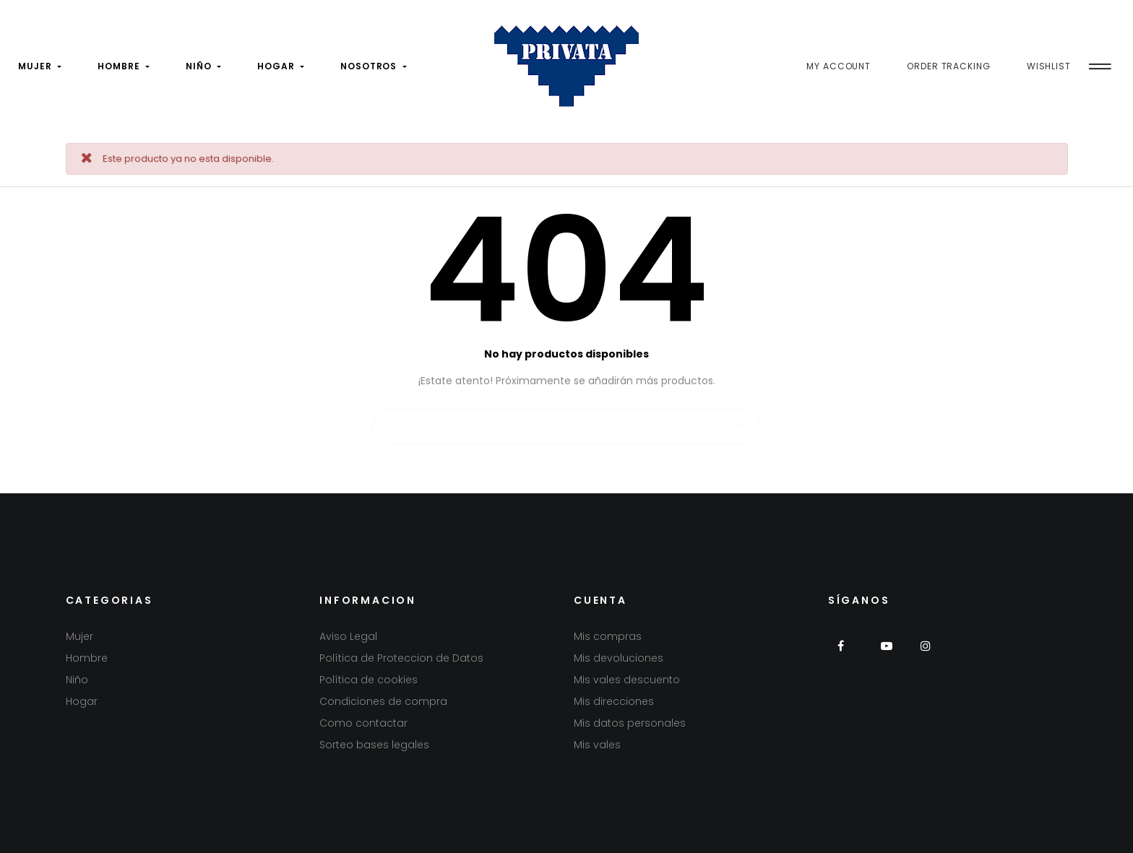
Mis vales (597, 744)
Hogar (82, 701)
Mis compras (608, 636)
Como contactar (363, 723)
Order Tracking (949, 66)
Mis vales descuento (627, 679)
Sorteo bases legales (374, 744)
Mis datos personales (630, 723)
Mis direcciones (614, 701)
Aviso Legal (348, 636)
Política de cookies (368, 679)
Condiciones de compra (383, 701)
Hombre (87, 658)
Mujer (79, 636)
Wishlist (1049, 66)
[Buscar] (566, 420)
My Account (838, 66)
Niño (77, 679)
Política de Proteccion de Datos (401, 658)
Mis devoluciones (618, 658)
